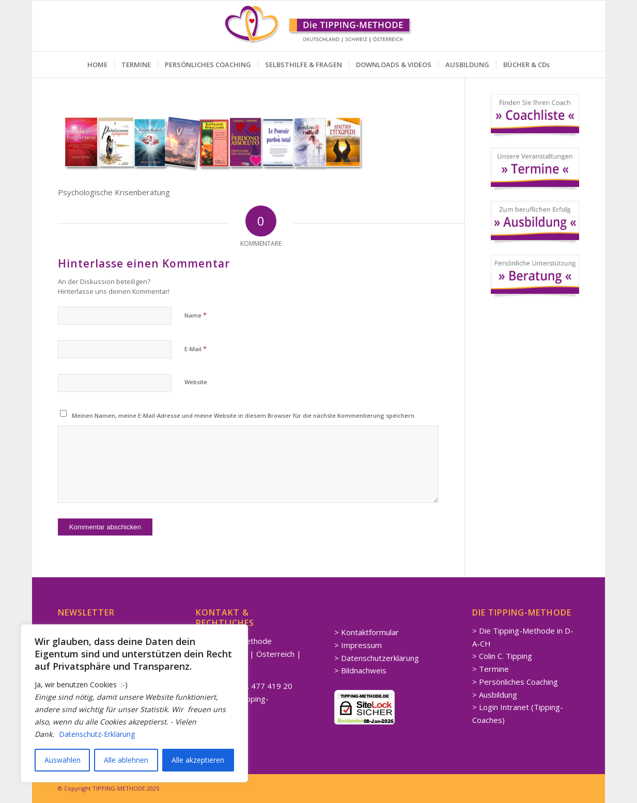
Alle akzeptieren (198, 760)
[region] (134, 703)
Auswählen (62, 760)
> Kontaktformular (366, 632)
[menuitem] (97, 64)
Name (195, 315)
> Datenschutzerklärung (376, 658)
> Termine (490, 669)
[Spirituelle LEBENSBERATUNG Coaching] (318, 26)
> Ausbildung (494, 694)
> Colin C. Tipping (502, 656)
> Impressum (358, 645)
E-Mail (195, 348)
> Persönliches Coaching (515, 681)
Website (195, 382)
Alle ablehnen (126, 760)
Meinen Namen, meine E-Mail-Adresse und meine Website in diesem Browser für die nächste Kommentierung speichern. (244, 415)
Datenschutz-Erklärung (97, 734)
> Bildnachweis (360, 670)
